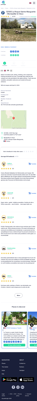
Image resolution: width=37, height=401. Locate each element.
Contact (23, 64)
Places (6, 8)
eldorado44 (33, 16)
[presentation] (3, 29)
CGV (15, 394)
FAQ (3, 374)
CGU (11, 394)
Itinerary (4, 64)
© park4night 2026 (6, 398)
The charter (5, 367)
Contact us (22, 363)
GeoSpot (21, 370)
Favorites (13, 64)
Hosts (3, 370)
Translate (32, 164)
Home (2, 8)
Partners (21, 367)
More (18, 295)
